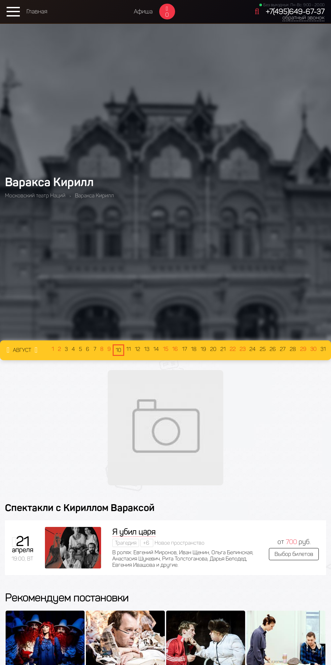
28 (293, 349)
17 (184, 349)
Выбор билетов (294, 554)
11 (128, 349)
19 (203, 349)
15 (165, 349)
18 (194, 349)
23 (242, 349)
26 (273, 349)
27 (282, 349)
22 (233, 349)
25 (263, 349)
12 (137, 349)
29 (303, 349)
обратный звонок (303, 17)
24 (252, 349)
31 (323, 349)
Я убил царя (134, 531)
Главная (36, 11)
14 (156, 349)
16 (175, 349)
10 (118, 350)
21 (223, 349)
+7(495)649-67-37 (295, 11)
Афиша (143, 11)
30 (313, 349)
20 (213, 349)
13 (146, 349)
